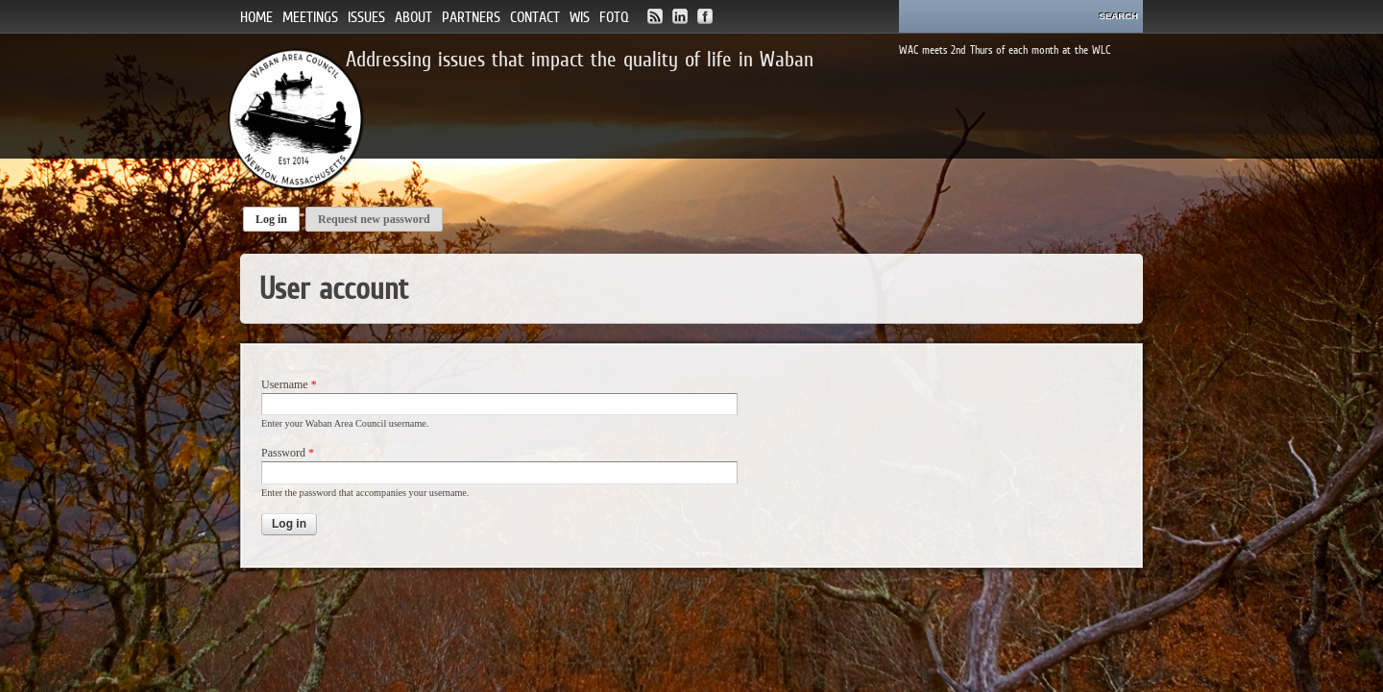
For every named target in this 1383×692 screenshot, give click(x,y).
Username (289, 384)
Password (287, 452)
